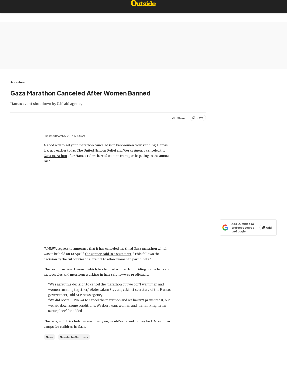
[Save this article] (198, 118)
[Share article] (178, 118)
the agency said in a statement (108, 254)
